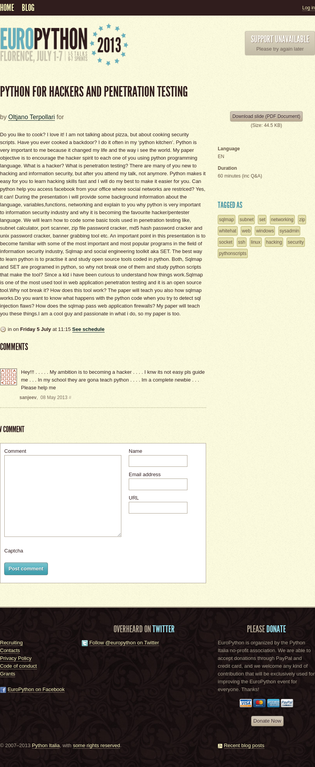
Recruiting (11, 643)
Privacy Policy (16, 658)
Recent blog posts (244, 745)
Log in (308, 8)
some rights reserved (96, 745)
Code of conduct (18, 666)
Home (7, 7)
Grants (7, 674)
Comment (15, 451)
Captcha (13, 551)
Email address (145, 474)
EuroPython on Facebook (36, 689)
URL (134, 498)
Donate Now (268, 721)
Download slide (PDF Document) (267, 116)
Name (135, 451)
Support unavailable (280, 39)
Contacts (10, 650)
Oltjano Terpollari (31, 117)
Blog (28, 7)
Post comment (26, 569)
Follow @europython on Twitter (124, 643)
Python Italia (46, 745)
